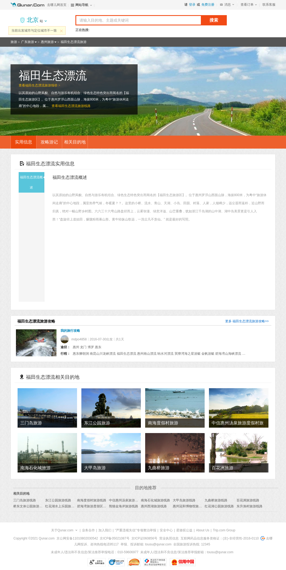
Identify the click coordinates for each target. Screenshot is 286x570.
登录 (192, 4)
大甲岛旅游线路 (184, 500)
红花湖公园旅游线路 (219, 506)
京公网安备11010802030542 (77, 538)
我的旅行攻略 (70, 331)
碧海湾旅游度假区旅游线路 (96, 506)
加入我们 (104, 530)
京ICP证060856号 (144, 538)
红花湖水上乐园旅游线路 (63, 506)
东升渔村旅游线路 (249, 506)
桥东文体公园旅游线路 (29, 506)
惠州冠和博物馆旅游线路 (190, 506)
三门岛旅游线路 (24, 500)
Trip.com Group (224, 530)
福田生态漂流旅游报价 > (42, 85)
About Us (202, 530)
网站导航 (81, 5)
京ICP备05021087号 (114, 538)
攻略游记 (49, 142)
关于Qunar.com (62, 530)
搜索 (213, 20)
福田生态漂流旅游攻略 (248, 321)
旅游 (14, 42)
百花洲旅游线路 (248, 500)
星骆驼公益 (184, 530)
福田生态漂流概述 (32, 182)
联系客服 (268, 4)
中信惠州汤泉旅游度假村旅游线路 (133, 500)
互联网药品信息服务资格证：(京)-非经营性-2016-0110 (220, 538)
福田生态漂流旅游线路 (74, 106)
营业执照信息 (169, 538)
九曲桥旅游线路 (216, 500)
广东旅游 (27, 42)
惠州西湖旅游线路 (154, 506)
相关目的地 (75, 142)
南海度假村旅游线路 (91, 500)
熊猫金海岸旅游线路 (123, 506)
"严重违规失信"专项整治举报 (135, 530)
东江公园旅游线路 (58, 500)
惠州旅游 (47, 42)
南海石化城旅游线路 (155, 500)
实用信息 (23, 142)
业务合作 (88, 530)
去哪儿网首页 (56, 5)
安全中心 (166, 530)
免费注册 (207, 4)
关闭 (61, 30)
